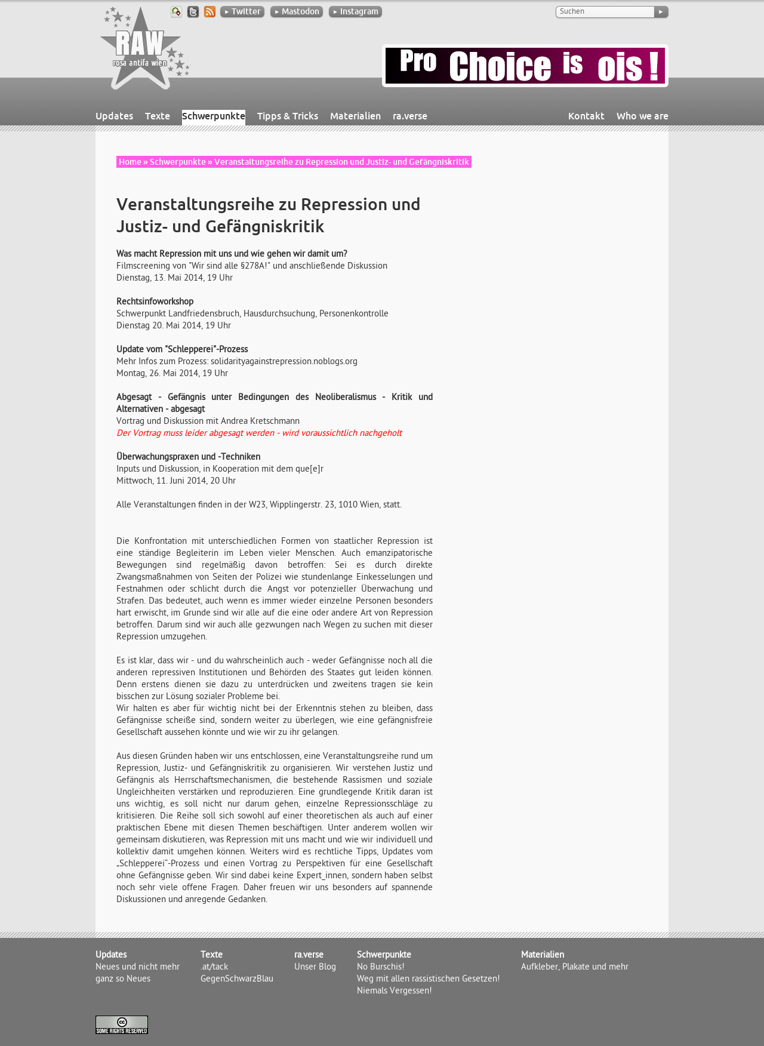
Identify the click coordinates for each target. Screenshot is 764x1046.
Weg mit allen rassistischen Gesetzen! (428, 979)
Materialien (355, 115)
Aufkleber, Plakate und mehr (575, 967)
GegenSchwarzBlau (237, 979)
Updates (114, 115)
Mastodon (296, 11)
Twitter (242, 11)
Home (130, 162)
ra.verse (410, 115)
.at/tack (214, 967)
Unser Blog (315, 967)
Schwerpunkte (213, 115)
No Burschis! (381, 967)
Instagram (355, 11)
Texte (157, 115)
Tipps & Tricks (287, 115)
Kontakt (586, 115)
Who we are (642, 115)
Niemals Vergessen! (394, 991)
